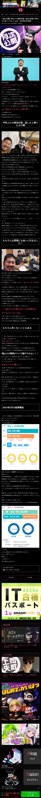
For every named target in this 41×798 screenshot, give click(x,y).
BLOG (8, 23)
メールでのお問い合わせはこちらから (30, 794)
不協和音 (20, 23)
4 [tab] (22, 640)
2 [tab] (19, 640)
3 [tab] (21, 640)
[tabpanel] (20, 638)
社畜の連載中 (14, 23)
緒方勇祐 (11, 567)
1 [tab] (18, 640)
